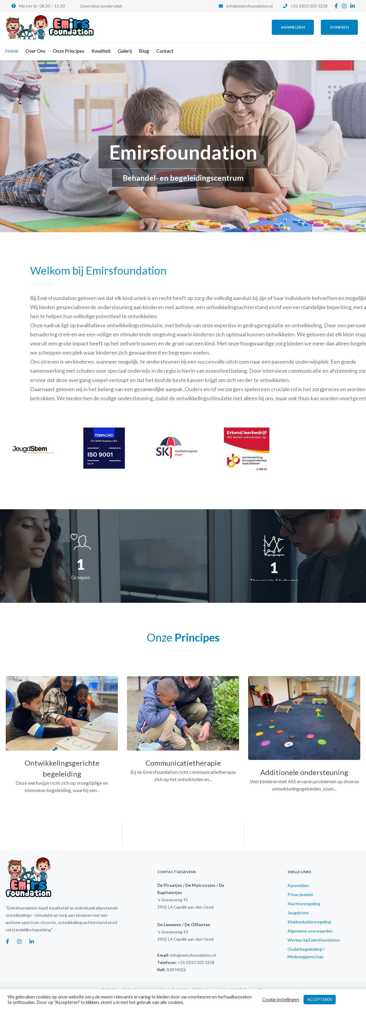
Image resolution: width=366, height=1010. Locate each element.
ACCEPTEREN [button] (319, 999)
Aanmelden (298, 885)
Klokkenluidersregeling (309, 921)
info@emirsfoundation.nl (249, 5)
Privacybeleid (300, 894)
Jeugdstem (298, 912)
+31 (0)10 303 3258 (309, 5)
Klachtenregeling (304, 903)
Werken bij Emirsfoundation (314, 939)
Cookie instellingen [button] (280, 999)
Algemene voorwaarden (310, 930)
